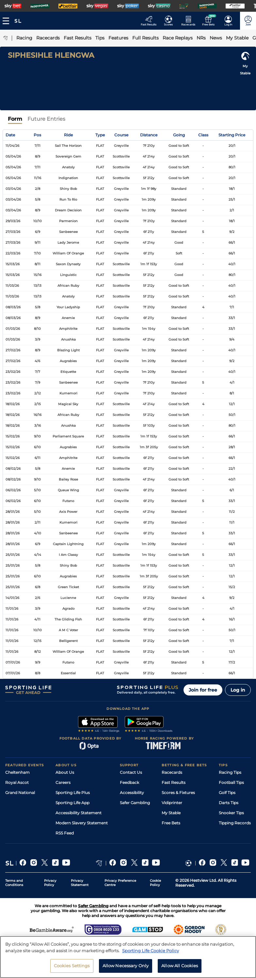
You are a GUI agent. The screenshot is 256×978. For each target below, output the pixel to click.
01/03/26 (13, 329)
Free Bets (171, 822)
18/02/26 (13, 404)
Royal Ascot (17, 782)
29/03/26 (13, 221)
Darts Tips (228, 802)
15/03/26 (13, 264)
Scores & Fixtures (178, 792)
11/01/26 (12, 608)
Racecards (172, 772)
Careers (63, 782)
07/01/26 (13, 662)
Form (15, 119)
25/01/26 (13, 555)
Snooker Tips (231, 812)
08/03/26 (13, 307)
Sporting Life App (72, 802)
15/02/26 (13, 436)
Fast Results (173, 782)
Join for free (203, 690)
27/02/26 (13, 350)
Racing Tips (230, 772)
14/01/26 (12, 598)
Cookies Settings (72, 968)
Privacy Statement (79, 883)
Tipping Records (235, 822)
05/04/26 (13, 156)
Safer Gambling (135, 802)
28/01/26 (13, 512)
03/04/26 (13, 189)
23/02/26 (13, 372)
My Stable (171, 812)
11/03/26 (12, 285)
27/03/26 (13, 232)
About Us (65, 772)
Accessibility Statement (79, 812)
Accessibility (132, 792)
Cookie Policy (155, 883)
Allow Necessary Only (126, 968)
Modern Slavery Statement (82, 822)
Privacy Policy (50, 883)
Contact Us (131, 772)
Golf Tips (227, 792)
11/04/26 (12, 146)
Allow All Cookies (179, 968)
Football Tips (231, 782)
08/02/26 (13, 468)
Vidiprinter (172, 802)
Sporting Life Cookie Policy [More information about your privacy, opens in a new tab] (150, 952)
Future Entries (46, 119)
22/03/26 (13, 253)
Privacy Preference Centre (120, 883)
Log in (238, 690)
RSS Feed (65, 833)
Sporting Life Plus (73, 792)
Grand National (20, 792)
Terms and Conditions (14, 883)
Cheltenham (17, 772)
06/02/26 (13, 490)
